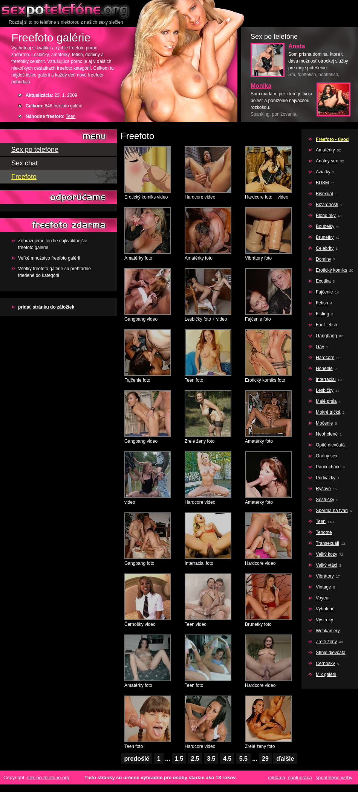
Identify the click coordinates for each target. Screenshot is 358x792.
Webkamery (328, 630)
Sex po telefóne (66, 9)
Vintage (323, 587)
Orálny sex (326, 456)
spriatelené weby (333, 777)
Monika (261, 86)
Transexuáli (327, 543)
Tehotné (324, 532)
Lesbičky (325, 390)
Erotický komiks (331, 270)
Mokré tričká (328, 412)
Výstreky (324, 619)
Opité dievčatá (330, 445)
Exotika (323, 281)
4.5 (227, 758)
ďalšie (285, 758)
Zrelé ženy (326, 641)
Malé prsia (326, 401)
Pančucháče (328, 466)
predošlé (137, 758)
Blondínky (326, 215)
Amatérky (325, 150)
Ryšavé (323, 488)
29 (265, 758)
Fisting (322, 313)
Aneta (296, 46)
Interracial (326, 379)
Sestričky (325, 499)
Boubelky (325, 226)
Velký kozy (326, 554)
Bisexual (324, 193)
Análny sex (327, 161)
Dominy (323, 259)
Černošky (325, 663)
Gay (320, 346)
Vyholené (325, 609)
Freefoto (24, 176)
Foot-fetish (326, 324)
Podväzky (325, 477)
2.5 (195, 758)
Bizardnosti (327, 204)
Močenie (324, 423)
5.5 (243, 758)
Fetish (322, 303)
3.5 (211, 758)
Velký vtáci (326, 565)
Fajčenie (324, 292)
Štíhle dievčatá (331, 652)
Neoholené (327, 434)
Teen (70, 116)
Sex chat (24, 163)
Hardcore (325, 357)
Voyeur (323, 598)
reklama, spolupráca (290, 777)
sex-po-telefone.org (48, 777)
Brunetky (325, 237)
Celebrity (325, 248)
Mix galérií (326, 674)
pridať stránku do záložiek (46, 307)
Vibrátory (325, 576)
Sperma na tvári (332, 510)
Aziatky (323, 171)
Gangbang (326, 335)
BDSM (322, 182)
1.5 (179, 758)
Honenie (324, 368)
